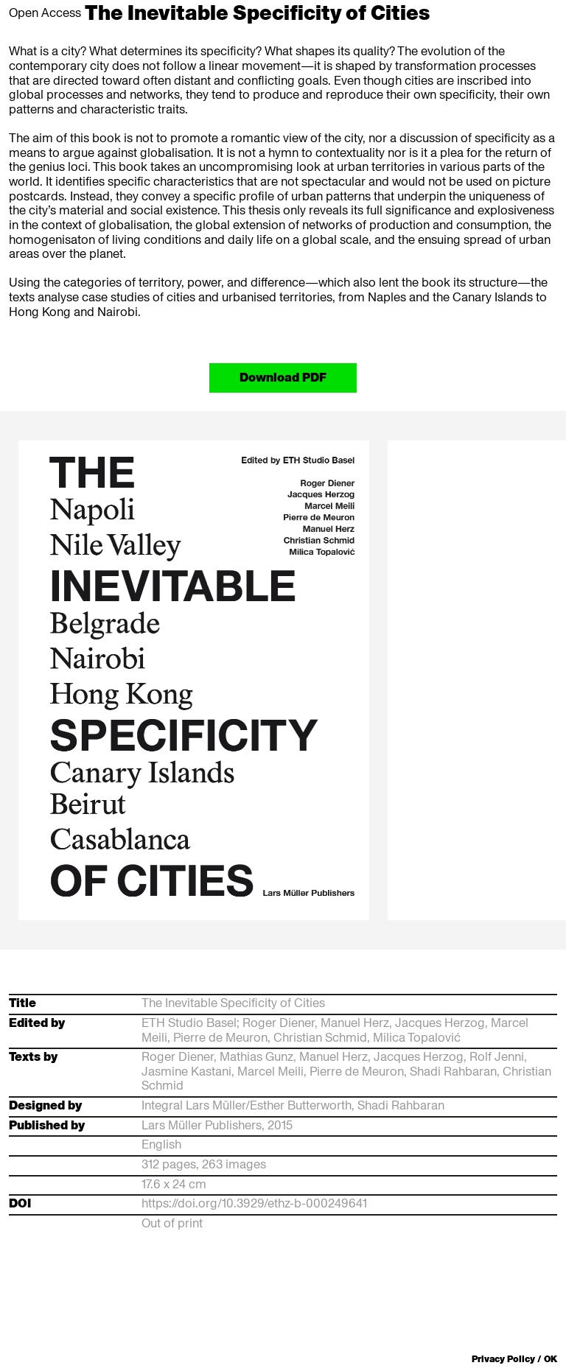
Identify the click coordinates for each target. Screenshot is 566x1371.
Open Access (45, 12)
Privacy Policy (503, 1359)
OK (550, 1359)
